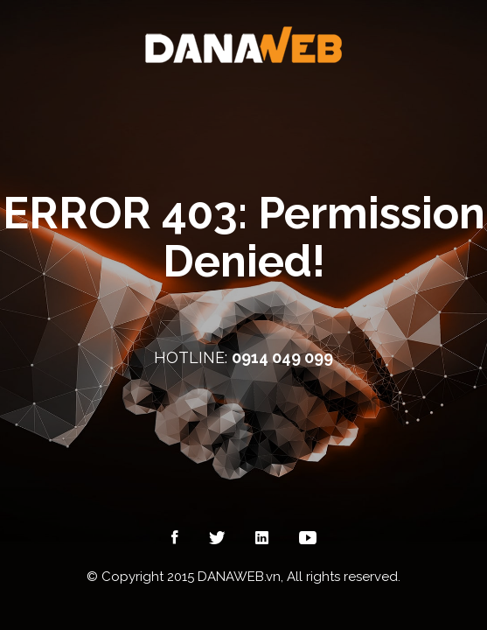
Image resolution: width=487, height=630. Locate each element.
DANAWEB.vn (239, 576)
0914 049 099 (282, 357)
